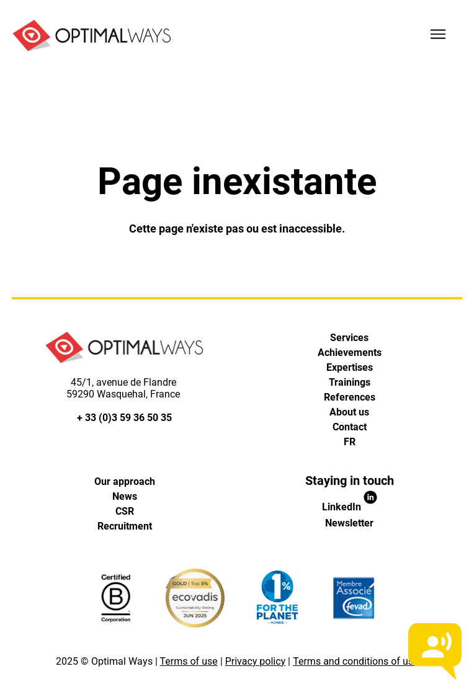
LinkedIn (349, 507)
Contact (350, 427)
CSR (124, 511)
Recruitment (124, 526)
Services (349, 338)
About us (349, 412)
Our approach (124, 481)
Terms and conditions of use (355, 661)
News (124, 496)
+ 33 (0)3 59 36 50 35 (124, 418)
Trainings (349, 382)
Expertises (349, 367)
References (349, 397)
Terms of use (189, 661)
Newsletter (349, 523)
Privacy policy (255, 661)
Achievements (350, 352)
